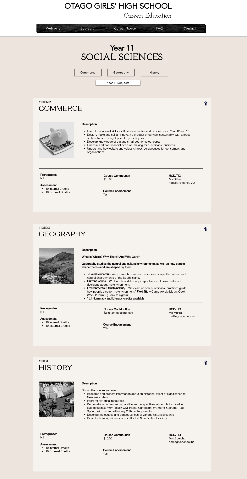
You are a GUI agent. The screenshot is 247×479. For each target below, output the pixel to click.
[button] (87, 28)
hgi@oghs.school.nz (182, 182)
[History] (154, 72)
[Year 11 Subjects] (118, 82)
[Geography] (120, 72)
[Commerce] (88, 72)
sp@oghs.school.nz (181, 441)
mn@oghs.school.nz (182, 316)
